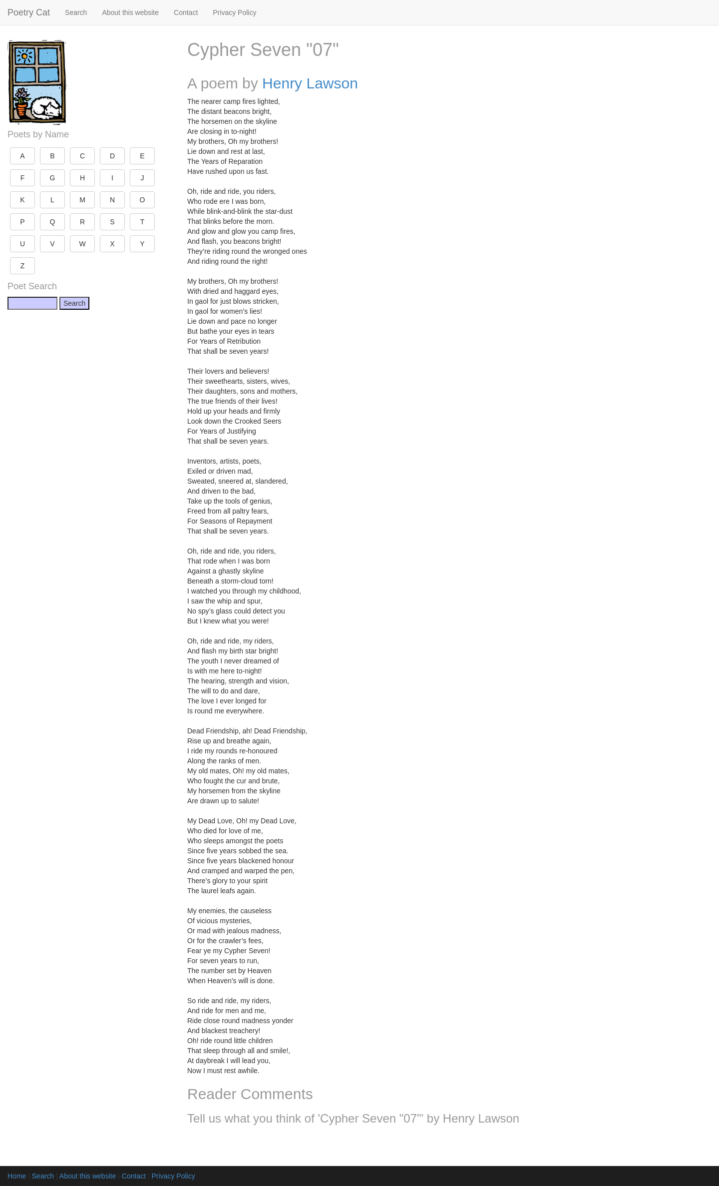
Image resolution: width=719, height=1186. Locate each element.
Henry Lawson (310, 83)
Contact (186, 12)
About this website (130, 12)
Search (76, 12)
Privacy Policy (234, 12)
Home (16, 1176)
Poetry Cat (28, 12)
